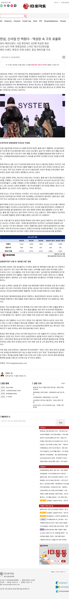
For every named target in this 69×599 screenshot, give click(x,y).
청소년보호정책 (9, 576)
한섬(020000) (34, 74)
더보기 (63, 383)
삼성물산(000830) (45, 153)
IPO (40, 21)
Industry (8, 21)
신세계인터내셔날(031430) (14, 156)
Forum (63, 21)
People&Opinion (51, 21)
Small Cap (26, 21)
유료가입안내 (65, 2)
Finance (17, 21)
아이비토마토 (34, 6)
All (1, 21)
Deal (35, 21)
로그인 (56, 2)
